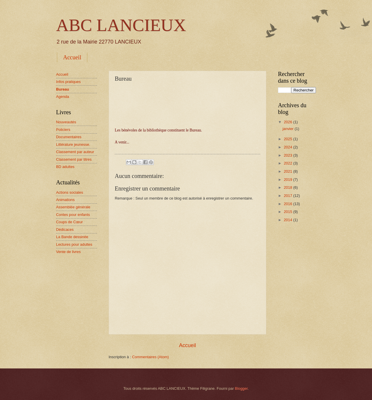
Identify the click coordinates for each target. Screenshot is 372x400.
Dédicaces (65, 229)
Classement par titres (74, 159)
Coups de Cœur (69, 222)
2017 (288, 195)
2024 (288, 147)
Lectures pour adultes (74, 244)
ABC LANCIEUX (121, 25)
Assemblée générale (73, 207)
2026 (288, 122)
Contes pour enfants (73, 214)
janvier (288, 129)
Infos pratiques (68, 81)
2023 (288, 155)
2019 (288, 179)
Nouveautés (66, 122)
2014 (288, 220)
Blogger (241, 388)
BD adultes (65, 166)
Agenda (62, 96)
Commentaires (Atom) (150, 357)
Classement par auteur (75, 152)
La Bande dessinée (72, 237)
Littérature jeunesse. (73, 144)
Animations (65, 200)
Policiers (63, 129)
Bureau (62, 89)
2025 (288, 139)
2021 (288, 171)
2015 (288, 211)
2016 (288, 204)
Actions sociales (69, 192)
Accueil (72, 57)
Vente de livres (68, 252)
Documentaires (68, 137)
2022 (288, 163)
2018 (288, 187)
